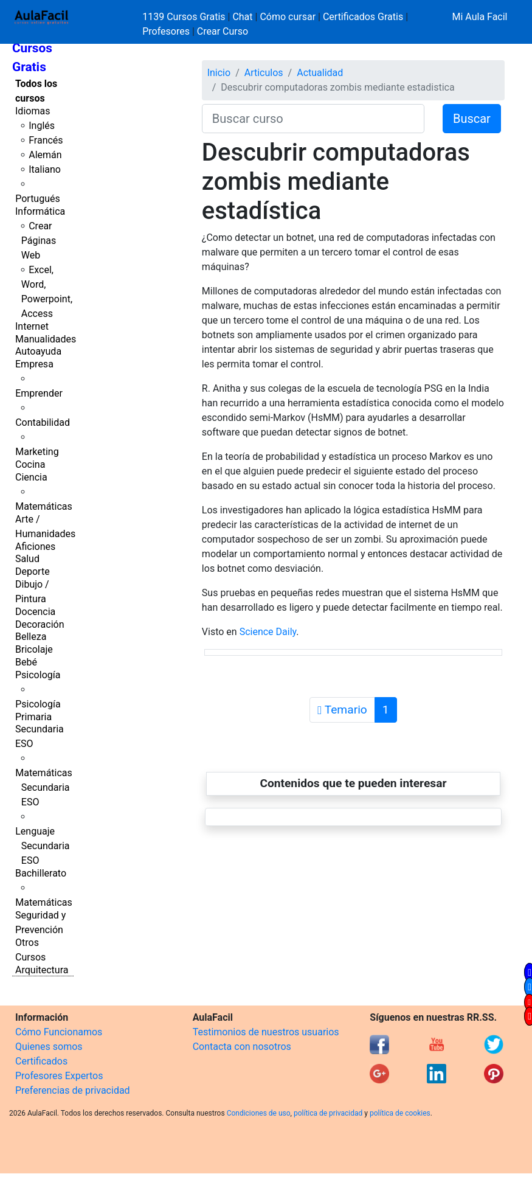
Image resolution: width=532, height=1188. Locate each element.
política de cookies (400, 1113)
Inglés (42, 125)
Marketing (36, 451)
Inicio (218, 72)
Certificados (41, 1061)
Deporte (32, 571)
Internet (32, 326)
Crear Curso (222, 31)
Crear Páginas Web (38, 240)
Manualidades (45, 339)
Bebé (26, 662)
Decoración (39, 624)
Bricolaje (34, 649)
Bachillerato (40, 873)
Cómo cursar (288, 17)
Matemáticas (43, 506)
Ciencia (31, 477)
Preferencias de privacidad (72, 1090)
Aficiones (35, 546)
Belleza (30, 636)
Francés (46, 140)
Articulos (263, 72)
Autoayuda (38, 351)
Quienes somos (49, 1046)
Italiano (45, 169)
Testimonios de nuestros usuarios (266, 1032)
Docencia (35, 611)
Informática (40, 211)
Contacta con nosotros (242, 1046)
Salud (27, 558)
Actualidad (320, 72)
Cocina (30, 464)
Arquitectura (41, 970)
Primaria (33, 717)
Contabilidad (42, 422)
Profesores (166, 31)
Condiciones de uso (259, 1113)
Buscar (472, 118)
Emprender (39, 393)
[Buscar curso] (313, 118)
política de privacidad (328, 1113)
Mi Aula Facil (479, 17)
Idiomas (32, 111)
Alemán (45, 155)
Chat (242, 17)
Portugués (37, 198)
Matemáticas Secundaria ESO (43, 787)
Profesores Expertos (59, 1076)
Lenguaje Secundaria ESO (42, 845)
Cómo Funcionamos (58, 1032)
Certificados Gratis (363, 17)
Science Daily (268, 631)
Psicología (37, 675)
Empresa (34, 364)
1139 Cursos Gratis (184, 17)
